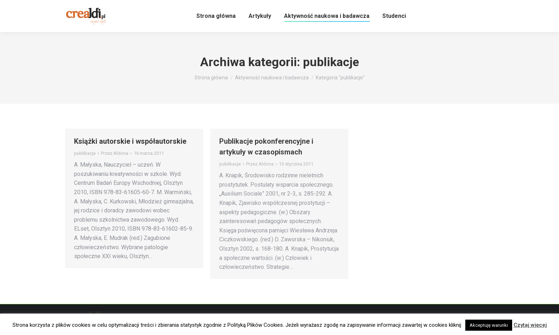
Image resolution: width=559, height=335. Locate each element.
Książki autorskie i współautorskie (130, 141)
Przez (114, 153)
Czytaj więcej (530, 325)
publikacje (84, 153)
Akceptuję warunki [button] (489, 325)
